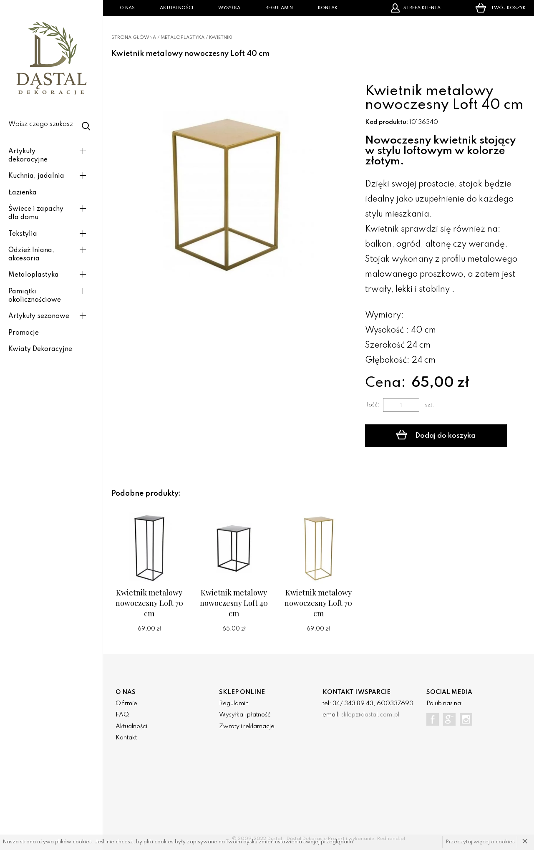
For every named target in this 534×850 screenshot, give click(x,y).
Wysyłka (229, 7)
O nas (127, 7)
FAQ (122, 715)
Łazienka (22, 192)
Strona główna (133, 37)
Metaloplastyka (33, 275)
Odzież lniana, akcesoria (31, 254)
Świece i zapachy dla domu (35, 213)
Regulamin (279, 7)
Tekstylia (22, 234)
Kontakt (329, 7)
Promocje (23, 333)
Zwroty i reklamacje (247, 726)
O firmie (126, 703)
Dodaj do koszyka (436, 434)
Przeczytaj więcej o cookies (480, 842)
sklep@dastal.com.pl (370, 715)
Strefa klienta (415, 8)
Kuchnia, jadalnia (36, 176)
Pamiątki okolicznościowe (34, 295)
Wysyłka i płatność (244, 715)
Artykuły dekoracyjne (28, 155)
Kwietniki (220, 37)
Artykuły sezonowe (38, 316)
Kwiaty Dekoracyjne (40, 349)
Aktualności (176, 7)
